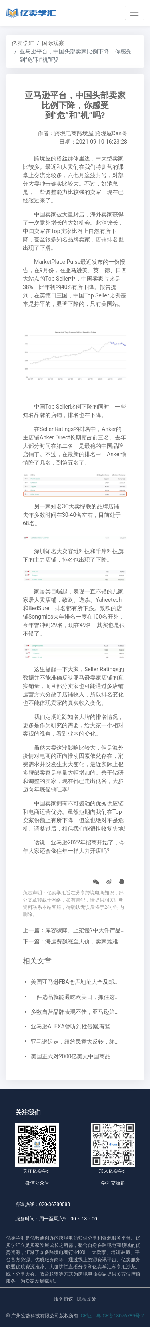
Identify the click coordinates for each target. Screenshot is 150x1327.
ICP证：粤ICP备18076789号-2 (112, 1316)
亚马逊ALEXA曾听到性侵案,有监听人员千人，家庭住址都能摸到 (75, 1026)
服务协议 (63, 1299)
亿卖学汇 (23, 43)
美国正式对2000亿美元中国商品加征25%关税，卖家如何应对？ (75, 1056)
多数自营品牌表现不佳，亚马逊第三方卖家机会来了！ (75, 1012)
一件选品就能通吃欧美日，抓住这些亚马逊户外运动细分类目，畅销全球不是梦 (75, 997)
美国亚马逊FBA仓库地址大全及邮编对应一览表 (75, 982)
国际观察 (53, 43)
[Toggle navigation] (134, 13)
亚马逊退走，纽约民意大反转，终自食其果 (75, 1041)
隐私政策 (86, 1299)
